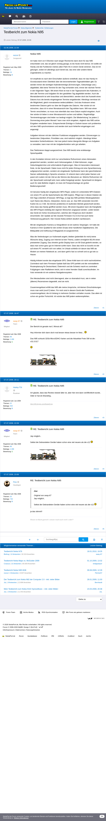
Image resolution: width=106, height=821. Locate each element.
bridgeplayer (97, 564)
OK (102, 816)
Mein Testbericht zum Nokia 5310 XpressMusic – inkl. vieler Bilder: (31, 589)
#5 (103, 529)
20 (11, 496)
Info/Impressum (8, 630)
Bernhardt (98, 582)
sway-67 (99, 554)
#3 (103, 417)
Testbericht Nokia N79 (13, 551)
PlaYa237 (98, 573)
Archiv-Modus (27, 612)
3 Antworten (12, 592)
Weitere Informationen (21, 818)
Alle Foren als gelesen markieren (76, 612)
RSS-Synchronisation (48, 612)
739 (11, 499)
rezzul (15, 55)
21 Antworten (16, 564)
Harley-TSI (17, 387)
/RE (52, 636)
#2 (103, 374)
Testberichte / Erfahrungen (44, 28)
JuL (5, 582)
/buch (80, 636)
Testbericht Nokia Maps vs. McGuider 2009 (21, 561)
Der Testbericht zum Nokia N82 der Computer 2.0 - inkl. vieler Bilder (32, 579)
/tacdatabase (32, 636)
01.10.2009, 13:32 (94, 561)
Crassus (7, 564)
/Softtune (44, 636)
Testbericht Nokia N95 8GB (15, 570)
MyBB (20, 627)
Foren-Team (9, 612)
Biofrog (6, 554)
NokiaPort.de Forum (11, 28)
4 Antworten (14, 573)
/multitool (71, 636)
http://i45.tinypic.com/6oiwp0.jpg (41, 404)
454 (11, 406)
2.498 (12, 339)
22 (11, 403)
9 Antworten (12, 582)
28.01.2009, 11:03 (94, 579)
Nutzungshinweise (33, 630)
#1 (103, 308)
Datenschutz (20, 630)
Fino (15, 482)
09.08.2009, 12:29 (94, 570)
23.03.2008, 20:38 (94, 589)
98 (11, 337)
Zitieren (96, 308)
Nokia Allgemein (26, 28)
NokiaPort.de (8, 636)
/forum (21, 636)
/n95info (61, 636)
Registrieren (87, 22)
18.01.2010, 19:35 (94, 551)
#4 (103, 469)
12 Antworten (15, 554)
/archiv (88, 636)
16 (11, 72)
